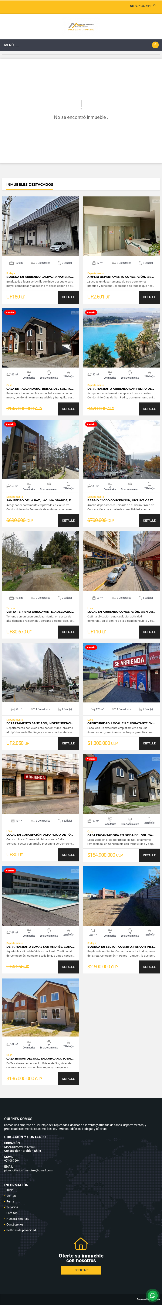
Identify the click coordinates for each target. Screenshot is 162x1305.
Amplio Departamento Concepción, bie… (120, 276)
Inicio (9, 1190)
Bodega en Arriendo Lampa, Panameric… (40, 276)
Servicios (12, 1207)
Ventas (11, 1195)
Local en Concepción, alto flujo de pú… (39, 834)
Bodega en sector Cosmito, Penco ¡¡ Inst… (121, 946)
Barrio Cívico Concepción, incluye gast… (121, 500)
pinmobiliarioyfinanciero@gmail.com (28, 1170)
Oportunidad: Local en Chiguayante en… (121, 723)
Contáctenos (14, 1224)
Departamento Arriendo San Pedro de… (120, 388)
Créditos (11, 1213)
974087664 (143, 5)
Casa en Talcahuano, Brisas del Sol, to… (40, 388)
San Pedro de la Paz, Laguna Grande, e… (39, 500)
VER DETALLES (40, 226)
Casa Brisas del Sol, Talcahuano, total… (40, 1058)
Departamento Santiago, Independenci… (39, 723)
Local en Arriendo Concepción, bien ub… (121, 611)
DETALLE (68, 297)
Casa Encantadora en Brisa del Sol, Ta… (120, 835)
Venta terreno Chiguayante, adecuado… (40, 611)
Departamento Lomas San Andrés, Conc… (40, 946)
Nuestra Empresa (17, 1218)
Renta (10, 1201)
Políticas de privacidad (21, 1230)
